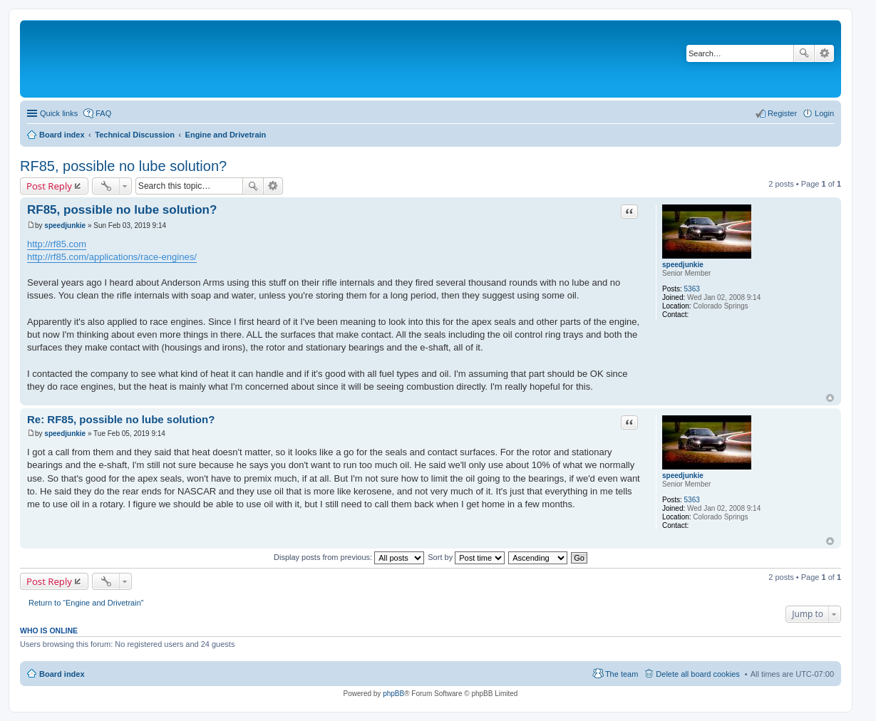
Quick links (59, 113)
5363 (692, 289)
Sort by (466, 557)
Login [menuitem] (824, 113)
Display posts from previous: (349, 557)
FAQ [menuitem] (103, 113)
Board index (62, 674)
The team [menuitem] (621, 674)
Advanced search (824, 53)
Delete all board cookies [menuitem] (697, 674)
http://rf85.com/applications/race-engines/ (112, 256)
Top (830, 398)
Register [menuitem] (782, 113)
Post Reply (49, 186)
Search (804, 53)
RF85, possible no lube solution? (123, 166)
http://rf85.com (56, 244)
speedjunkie (683, 265)
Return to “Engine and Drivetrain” (86, 602)
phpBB (393, 693)
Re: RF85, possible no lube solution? (121, 419)
